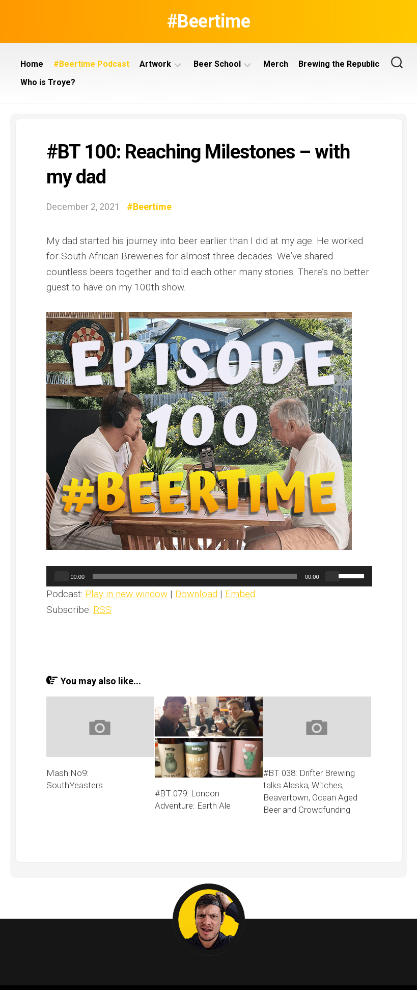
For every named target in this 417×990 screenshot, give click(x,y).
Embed (240, 594)
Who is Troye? (47, 82)
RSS (102, 610)
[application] (209, 576)
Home (31, 64)
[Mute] (332, 576)
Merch (275, 64)
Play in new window (126, 594)
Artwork (155, 64)
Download (196, 594)
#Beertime (209, 21)
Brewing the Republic (338, 64)
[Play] (61, 576)
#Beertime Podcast (91, 64)
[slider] (195, 576)
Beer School (217, 64)
